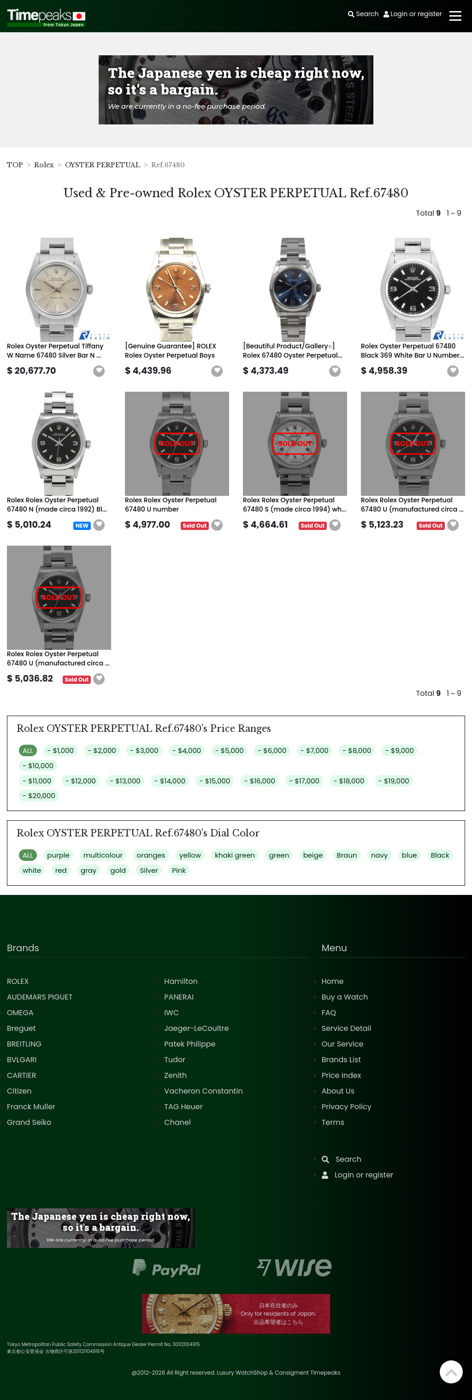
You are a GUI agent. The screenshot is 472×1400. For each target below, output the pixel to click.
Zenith (175, 1075)
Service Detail (347, 1028)
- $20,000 (39, 795)
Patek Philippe (189, 1044)
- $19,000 (393, 781)
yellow (190, 855)
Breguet (21, 1028)
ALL (28, 750)
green (279, 855)
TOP (15, 165)
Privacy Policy (347, 1106)
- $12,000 (80, 781)
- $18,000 (348, 781)
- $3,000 (144, 750)
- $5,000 (229, 750)
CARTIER (21, 1075)
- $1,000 (60, 750)
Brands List (341, 1059)
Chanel (177, 1122)
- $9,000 (399, 750)
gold (118, 870)
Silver (149, 870)
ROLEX (18, 981)
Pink (179, 870)
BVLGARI (21, 1059)
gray (88, 870)
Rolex (44, 165)
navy (379, 855)
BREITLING (24, 1044)
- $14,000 (169, 781)
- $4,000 (186, 750)
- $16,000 (259, 781)
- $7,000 (315, 750)
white (32, 870)
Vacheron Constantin (203, 1091)
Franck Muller (31, 1106)
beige (313, 855)
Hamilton (181, 981)
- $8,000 (356, 750)
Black (440, 855)
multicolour (103, 855)
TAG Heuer (183, 1106)
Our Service (343, 1044)
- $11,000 (37, 781)
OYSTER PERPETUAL (102, 165)
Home (333, 981)
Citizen (19, 1091)
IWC (171, 1012)
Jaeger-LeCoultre (196, 1028)
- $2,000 (102, 750)
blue (409, 855)
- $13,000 (125, 781)
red (61, 870)
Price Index (341, 1075)
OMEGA (20, 1012)
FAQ (329, 1012)
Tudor (174, 1059)
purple (58, 855)
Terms (333, 1122)
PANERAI (179, 997)
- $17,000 (304, 781)
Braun (346, 855)
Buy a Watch (345, 997)
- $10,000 (38, 766)
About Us (338, 1091)
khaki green (235, 855)
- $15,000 (214, 781)
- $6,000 (272, 750)
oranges (150, 855)
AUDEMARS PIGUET (39, 997)
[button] (99, 371)
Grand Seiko (29, 1122)
